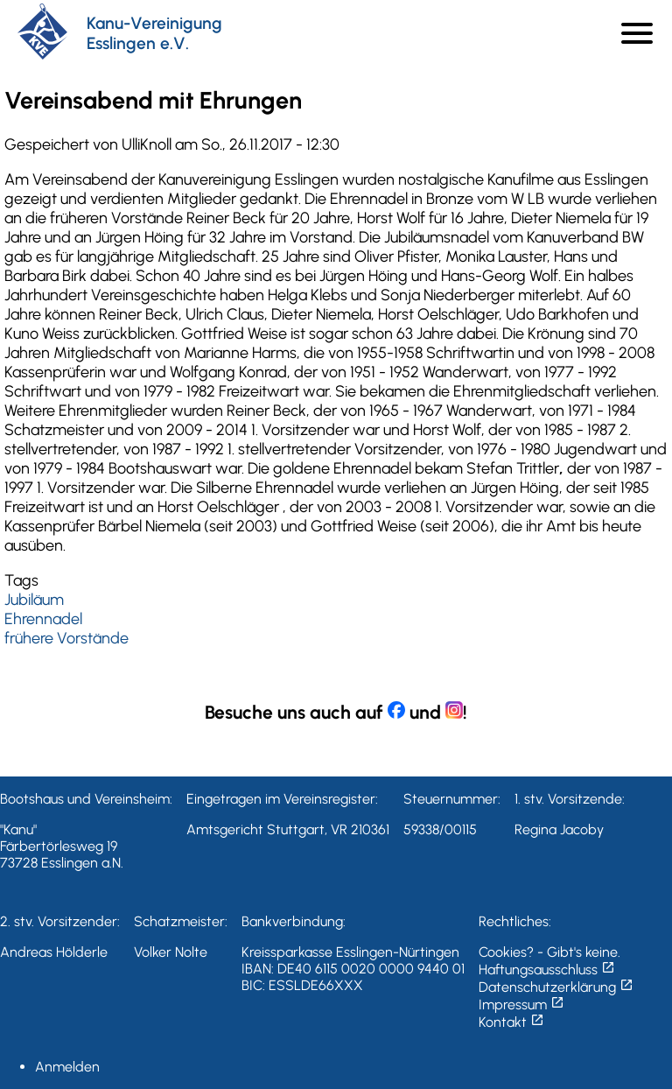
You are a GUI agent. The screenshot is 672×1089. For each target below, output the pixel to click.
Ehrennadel (43, 619)
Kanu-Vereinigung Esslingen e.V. (154, 33)
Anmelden (67, 1066)
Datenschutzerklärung (556, 987)
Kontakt (511, 1022)
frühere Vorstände (66, 638)
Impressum (521, 1004)
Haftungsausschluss (547, 969)
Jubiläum (34, 599)
